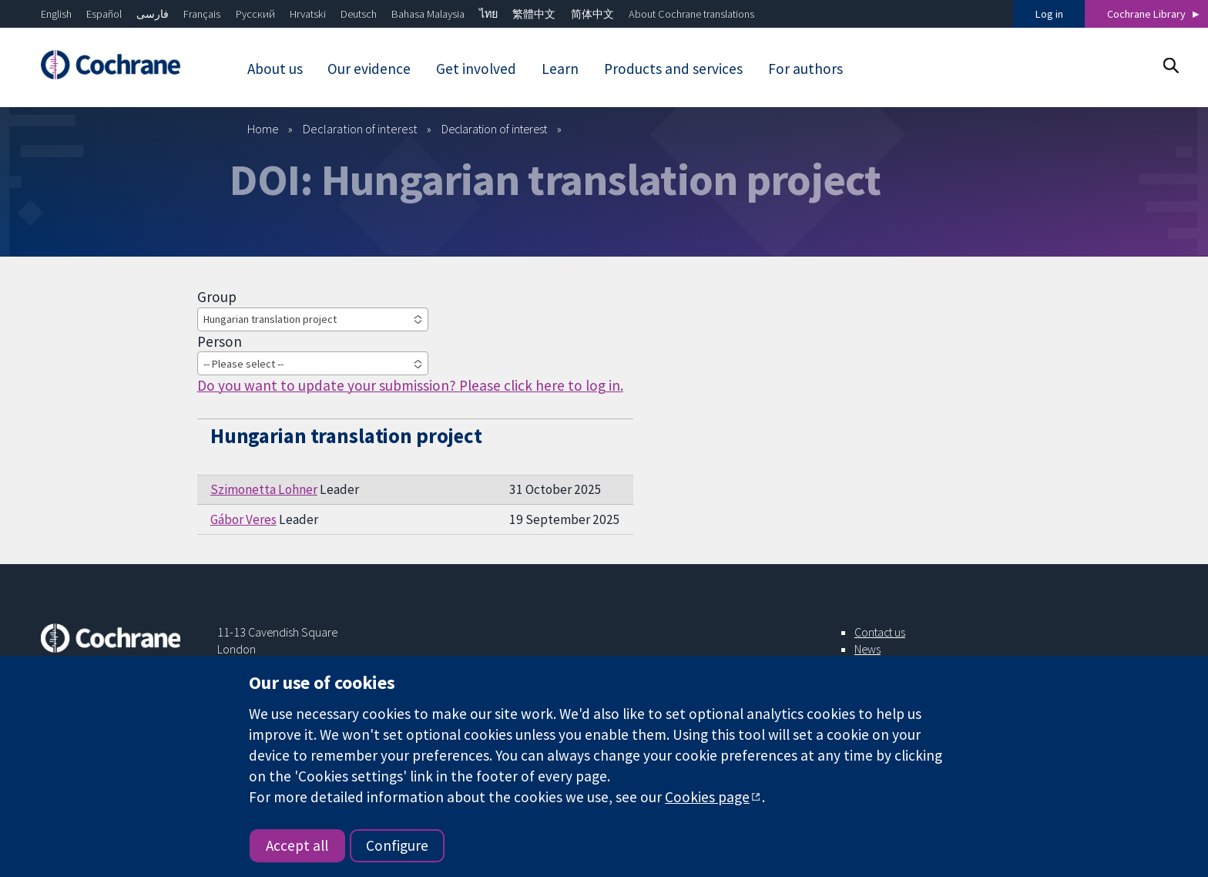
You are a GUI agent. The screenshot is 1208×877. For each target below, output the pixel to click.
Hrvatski (308, 14)
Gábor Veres (243, 519)
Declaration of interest (360, 128)
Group (217, 296)
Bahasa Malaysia (428, 14)
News (867, 649)
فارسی (152, 14)
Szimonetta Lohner (263, 489)
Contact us (879, 632)
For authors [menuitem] (805, 68)
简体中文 (592, 14)
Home (263, 128)
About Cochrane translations (691, 14)
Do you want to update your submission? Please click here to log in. (410, 385)
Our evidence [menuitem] (369, 68)
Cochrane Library (1146, 14)
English (56, 14)
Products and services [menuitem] (673, 68)
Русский (255, 14)
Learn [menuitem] (560, 68)
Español (104, 14)
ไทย (488, 14)
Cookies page (707, 797)
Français (201, 14)
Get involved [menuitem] (476, 68)
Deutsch (359, 14)
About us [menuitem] (275, 68)
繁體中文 (533, 14)
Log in (1049, 14)
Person (219, 341)
